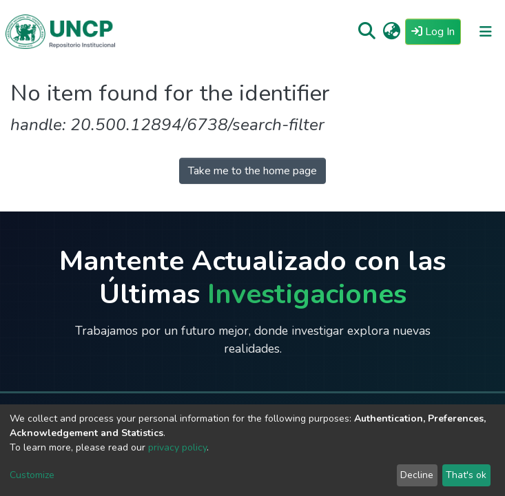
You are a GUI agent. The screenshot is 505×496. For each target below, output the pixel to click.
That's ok (466, 475)
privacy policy (177, 447)
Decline (416, 475)
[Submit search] (366, 32)
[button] (391, 31)
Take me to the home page (252, 170)
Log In (436, 31)
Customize (32, 475)
